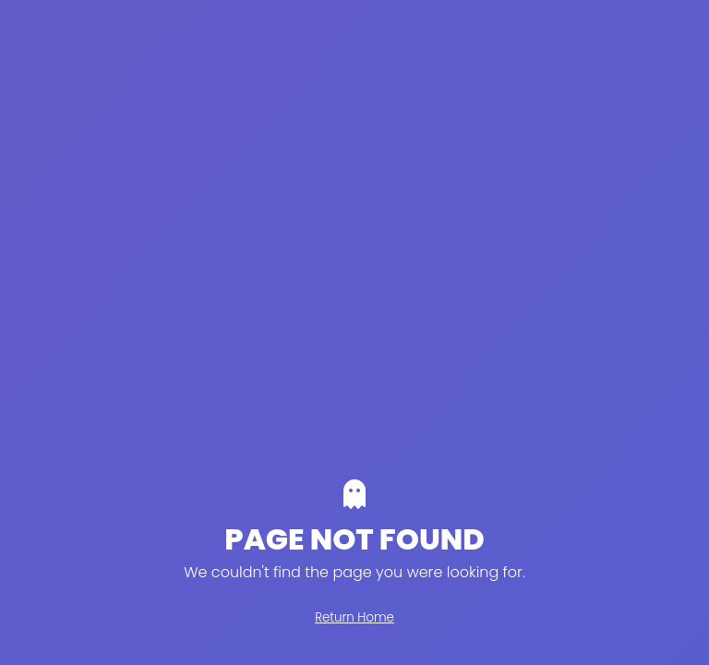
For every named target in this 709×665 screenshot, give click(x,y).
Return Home (354, 617)
